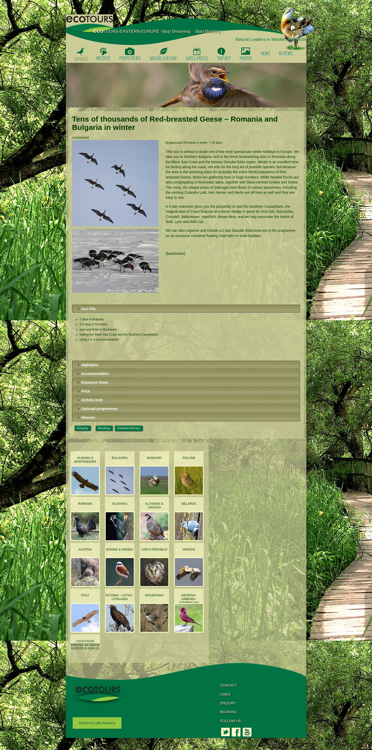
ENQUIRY (228, 703)
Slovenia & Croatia (154, 505)
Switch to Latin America (97, 723)
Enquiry (82, 428)
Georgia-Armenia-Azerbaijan (188, 599)
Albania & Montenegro (85, 459)
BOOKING (228, 712)
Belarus (188, 504)
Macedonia (154, 595)
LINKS (225, 694)
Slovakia (119, 504)
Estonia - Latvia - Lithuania (119, 597)
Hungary (154, 458)
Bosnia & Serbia (119, 549)
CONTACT (228, 685)
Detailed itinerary (128, 428)
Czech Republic (154, 549)
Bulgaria (120, 458)
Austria (85, 549)
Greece (188, 549)
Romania (85, 504)
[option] (186, 85)
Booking (104, 428)
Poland (188, 458)
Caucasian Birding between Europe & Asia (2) (85, 644)
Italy (85, 595)
